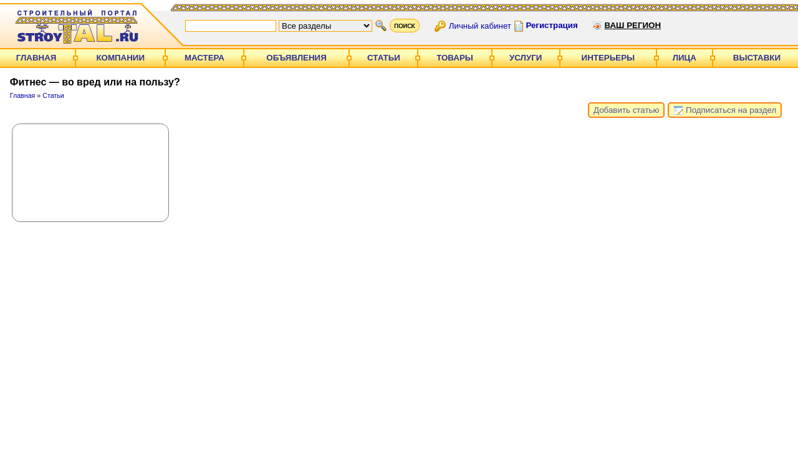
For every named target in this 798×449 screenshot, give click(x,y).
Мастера (204, 57)
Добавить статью (626, 110)
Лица (684, 57)
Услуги (525, 57)
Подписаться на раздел (724, 110)
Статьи (383, 57)
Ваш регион (632, 25)
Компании (120, 57)
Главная (36, 57)
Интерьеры (608, 57)
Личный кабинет (480, 25)
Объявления (296, 57)
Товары (454, 57)
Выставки (757, 57)
